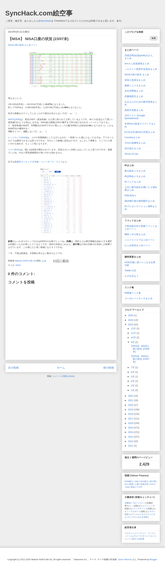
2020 (131, 405)
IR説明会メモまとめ (135, 176)
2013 (131, 436)
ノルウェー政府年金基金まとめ (141, 69)
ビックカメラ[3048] (17, 137)
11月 (133, 333)
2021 (131, 400)
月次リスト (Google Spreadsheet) (135, 117)
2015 (131, 427)
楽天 (134, 539)
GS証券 (141, 539)
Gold (127, 487)
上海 (137, 484)
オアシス (134, 514)
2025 (131, 315)
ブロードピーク (139, 503)
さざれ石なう (132, 276)
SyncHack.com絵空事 (39, 13)
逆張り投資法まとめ (135, 80)
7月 (133, 367)
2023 (131, 324)
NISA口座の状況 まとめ (137, 74)
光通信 (128, 503)
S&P (137, 481)
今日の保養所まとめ (135, 143)
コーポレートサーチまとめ (139, 298)
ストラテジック (140, 508)
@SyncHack (44, 20)
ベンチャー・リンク (145, 533)
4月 (133, 381)
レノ (132, 506)
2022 (131, 396)
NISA (18, 265)
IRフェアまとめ (133, 181)
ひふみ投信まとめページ (137, 245)
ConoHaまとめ (132, 137)
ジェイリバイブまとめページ (140, 240)
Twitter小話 (130, 270)
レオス (143, 514)
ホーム (61, 367)
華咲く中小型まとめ (135, 234)
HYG (152, 484)
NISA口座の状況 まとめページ (22, 45)
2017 (131, 418)
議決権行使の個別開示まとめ (140, 201)
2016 (131, 423)
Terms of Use (131, 154)
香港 (131, 484)
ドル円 (139, 487)
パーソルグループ (133, 536)
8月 (133, 342)
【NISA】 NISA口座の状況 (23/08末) (139, 349)
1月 (133, 390)
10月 (133, 337)
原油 (133, 487)
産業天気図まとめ (134, 110)
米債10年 (144, 484)
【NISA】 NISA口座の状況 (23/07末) (139, 359)
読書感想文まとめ (134, 96)
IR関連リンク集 (133, 293)
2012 (131, 441)
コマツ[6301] (14, 149)
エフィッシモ (149, 506)
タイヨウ (132, 517)
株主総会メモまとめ (135, 170)
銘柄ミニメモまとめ (135, 85)
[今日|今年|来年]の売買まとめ (140, 132)
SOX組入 (144, 481)
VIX (126, 484)
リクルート (130, 533)
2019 (131, 409)
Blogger (153, 559)
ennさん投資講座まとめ (137, 63)
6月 (133, 372)
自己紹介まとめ (133, 148)
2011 (131, 445)
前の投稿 (108, 367)
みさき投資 (143, 517)
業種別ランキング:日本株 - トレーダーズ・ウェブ (38, 162)
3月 (133, 385)
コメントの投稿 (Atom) (63, 376)
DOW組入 (129, 481)
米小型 (153, 481)
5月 (133, 376)
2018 (131, 414)
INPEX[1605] (14, 119)
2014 (131, 432)
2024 (131, 320)
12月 (133, 328)
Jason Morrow (125, 559)
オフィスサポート (133, 511)
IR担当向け (130, 195)
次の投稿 (13, 367)
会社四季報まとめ (134, 90)
